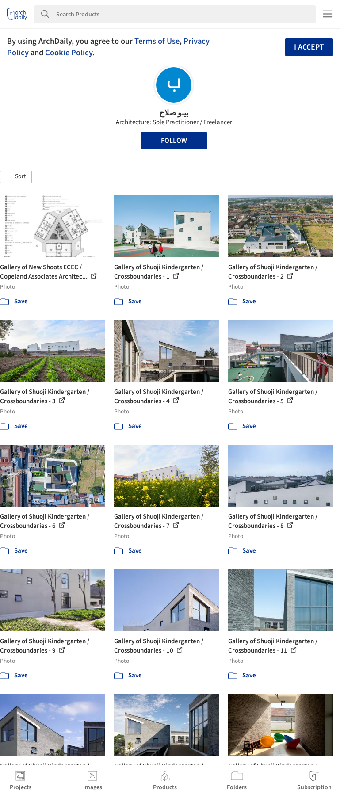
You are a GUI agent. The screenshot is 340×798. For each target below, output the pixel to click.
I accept (309, 47)
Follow (174, 140)
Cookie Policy (68, 52)
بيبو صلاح (173, 112)
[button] (16, 177)
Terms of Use (157, 41)
